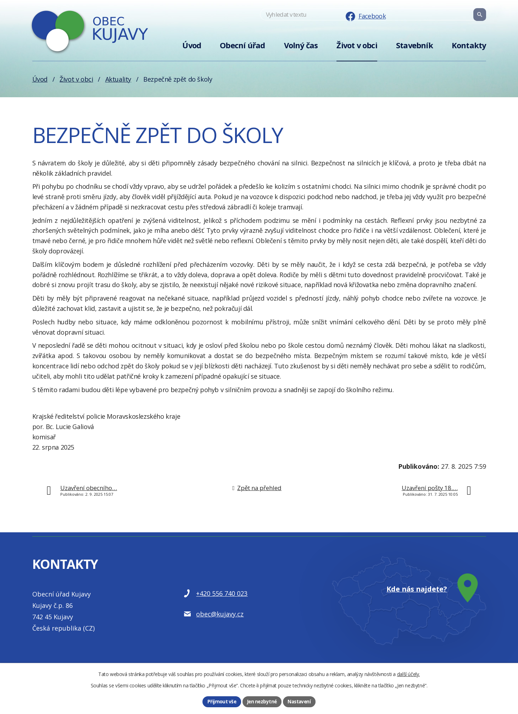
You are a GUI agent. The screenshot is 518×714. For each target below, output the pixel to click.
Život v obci (356, 45)
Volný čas (301, 45)
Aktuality (118, 79)
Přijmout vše (220, 701)
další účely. (408, 673)
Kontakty (469, 45)
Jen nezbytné (261, 701)
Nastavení (300, 701)
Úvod (191, 45)
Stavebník (414, 45)
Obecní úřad (242, 45)
